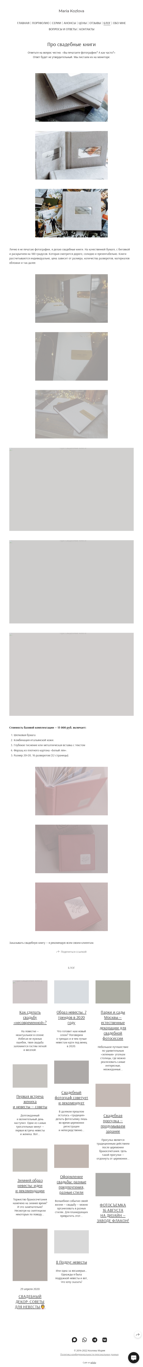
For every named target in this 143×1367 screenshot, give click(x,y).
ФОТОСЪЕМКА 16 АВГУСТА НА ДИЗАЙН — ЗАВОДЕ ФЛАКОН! (113, 1216)
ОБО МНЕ (119, 23)
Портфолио (40, 23)
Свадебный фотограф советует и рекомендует (71, 1101)
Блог (107, 23)
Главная (23, 23)
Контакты (86, 29)
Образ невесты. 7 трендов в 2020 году (71, 1021)
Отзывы (95, 23)
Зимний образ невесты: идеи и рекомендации (30, 1189)
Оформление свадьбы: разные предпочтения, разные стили (71, 1188)
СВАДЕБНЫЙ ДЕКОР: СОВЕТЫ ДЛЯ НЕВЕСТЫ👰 (30, 1305)
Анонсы (70, 23)
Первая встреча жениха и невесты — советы (30, 1105)
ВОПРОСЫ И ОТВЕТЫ (63, 29)
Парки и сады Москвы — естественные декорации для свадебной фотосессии (113, 1028)
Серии (56, 23)
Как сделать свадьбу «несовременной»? (30, 1021)
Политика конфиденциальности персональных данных (89, 1358)
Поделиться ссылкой (74, 955)
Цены (83, 23)
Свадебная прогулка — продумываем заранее (113, 1127)
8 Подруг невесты (71, 1265)
